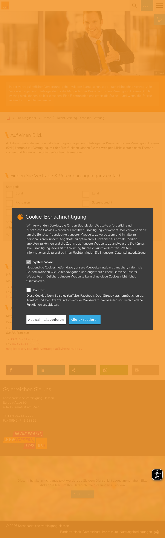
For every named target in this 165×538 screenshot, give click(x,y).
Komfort (39, 290)
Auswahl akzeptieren (46, 319)
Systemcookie (43, 262)
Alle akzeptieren (85, 319)
